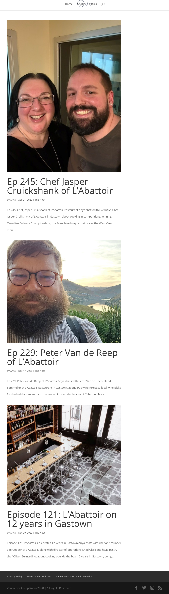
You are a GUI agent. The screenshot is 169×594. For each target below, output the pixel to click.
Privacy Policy (14, 576)
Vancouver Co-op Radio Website (74, 576)
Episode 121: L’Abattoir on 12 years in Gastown (62, 518)
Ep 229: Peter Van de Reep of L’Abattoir (62, 357)
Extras (93, 4)
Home (69, 4)
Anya (13, 199)
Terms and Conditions (39, 576)
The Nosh (40, 199)
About (81, 4)
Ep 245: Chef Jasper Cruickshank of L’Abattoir (60, 185)
